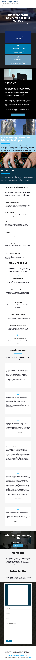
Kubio (30, 657)
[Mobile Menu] (2, 6)
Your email (18, 615)
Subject (18, 620)
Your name (18, 610)
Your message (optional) (18, 631)
